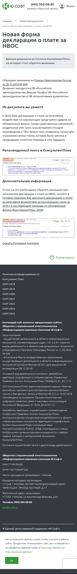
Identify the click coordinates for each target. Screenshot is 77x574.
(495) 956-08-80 (42, 4)
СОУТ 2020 (8, 293)
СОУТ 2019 (8, 288)
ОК (12, 560)
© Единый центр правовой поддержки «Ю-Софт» (31, 528)
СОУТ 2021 (8, 298)
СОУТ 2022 (8, 303)
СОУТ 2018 (8, 284)
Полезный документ (32, 21)
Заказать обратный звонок (42, 8)
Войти (67, 6)
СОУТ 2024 (8, 308)
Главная (7, 21)
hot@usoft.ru (10, 507)
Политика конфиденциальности (20, 274)
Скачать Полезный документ (20, 243)
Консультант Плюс (13, 279)
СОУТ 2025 (8, 313)
